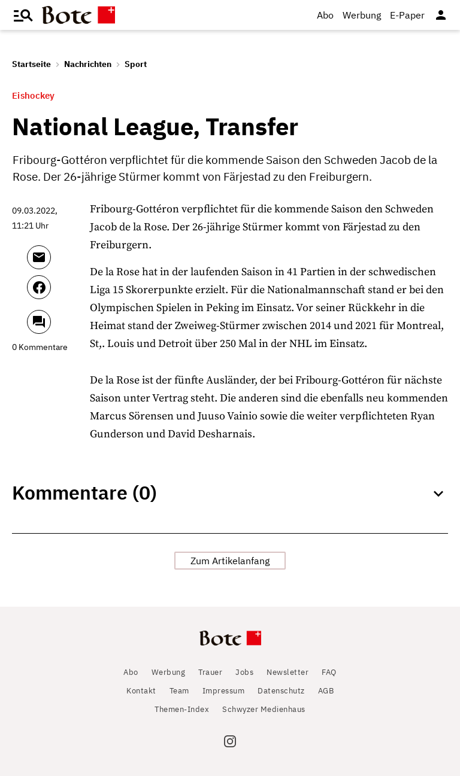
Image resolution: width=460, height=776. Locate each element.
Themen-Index (182, 709)
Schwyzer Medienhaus (263, 709)
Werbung (362, 15)
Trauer (210, 672)
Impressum (223, 691)
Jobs (244, 672)
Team (179, 691)
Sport (136, 64)
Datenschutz (281, 691)
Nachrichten (87, 64)
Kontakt (141, 691)
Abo (325, 15)
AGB (326, 691)
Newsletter (287, 672)
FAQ (329, 672)
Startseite (31, 64)
